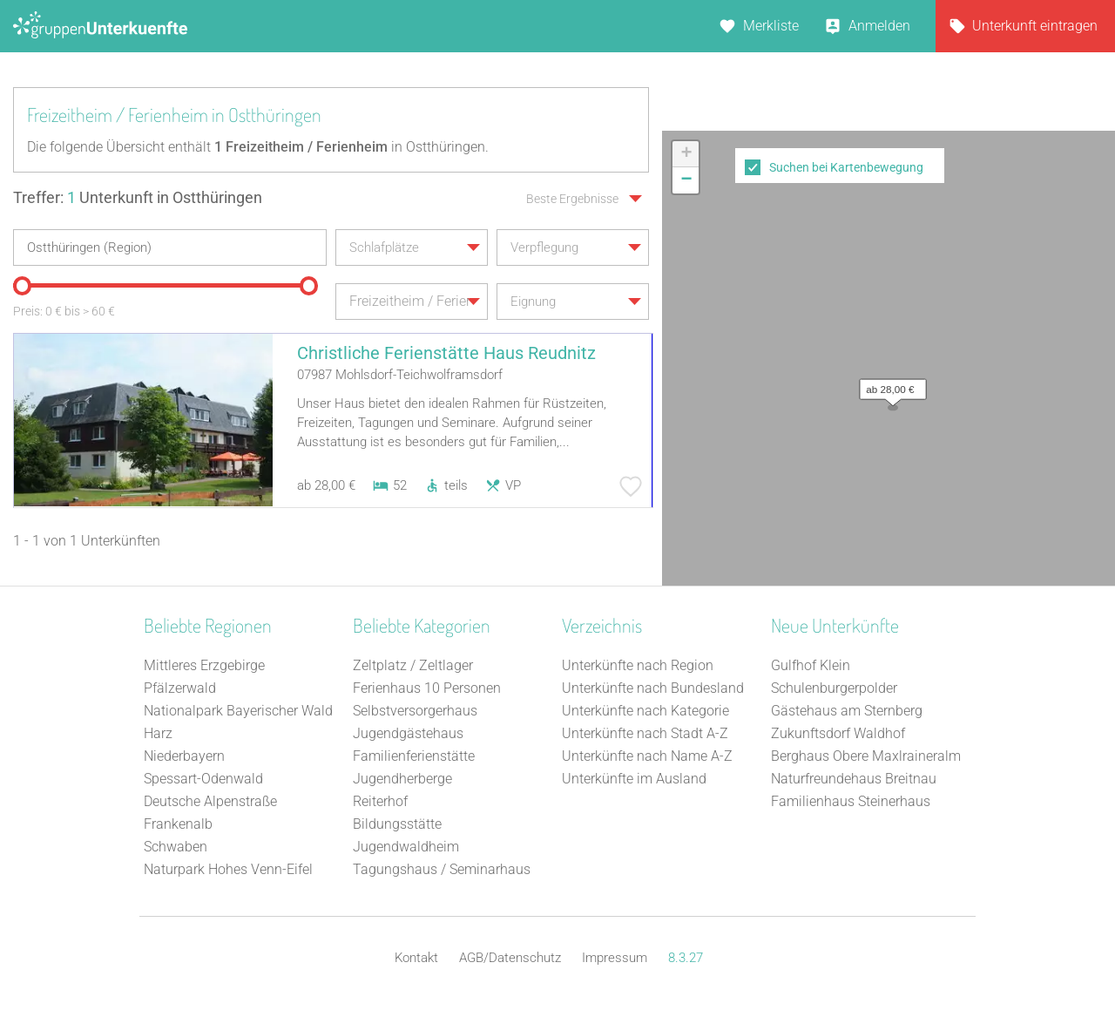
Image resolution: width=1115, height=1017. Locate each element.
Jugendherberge (402, 778)
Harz (158, 733)
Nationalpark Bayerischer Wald (238, 710)
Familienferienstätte (414, 756)
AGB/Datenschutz (510, 958)
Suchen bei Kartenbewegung (846, 167)
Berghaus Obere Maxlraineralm (866, 756)
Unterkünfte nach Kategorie (645, 710)
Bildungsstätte (397, 824)
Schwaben (175, 846)
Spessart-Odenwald (203, 778)
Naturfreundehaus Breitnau (853, 778)
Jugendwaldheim (406, 846)
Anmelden (879, 25)
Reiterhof (380, 801)
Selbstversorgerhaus (415, 710)
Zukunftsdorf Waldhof (838, 733)
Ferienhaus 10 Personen (427, 688)
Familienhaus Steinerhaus (850, 801)
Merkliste (771, 25)
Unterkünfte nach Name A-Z (647, 756)
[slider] (21, 286)
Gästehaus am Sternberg (846, 710)
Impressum (614, 958)
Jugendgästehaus (408, 733)
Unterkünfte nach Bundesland (653, 688)
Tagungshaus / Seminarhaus (441, 869)
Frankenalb (178, 824)
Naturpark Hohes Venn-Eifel (228, 869)
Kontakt (416, 958)
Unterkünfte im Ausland (634, 778)
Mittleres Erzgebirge (204, 665)
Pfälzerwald (180, 688)
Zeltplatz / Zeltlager (413, 665)
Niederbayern (184, 756)
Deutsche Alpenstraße (210, 801)
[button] (888, 385)
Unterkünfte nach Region (637, 665)
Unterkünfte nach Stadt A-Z (645, 733)
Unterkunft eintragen (1035, 25)
